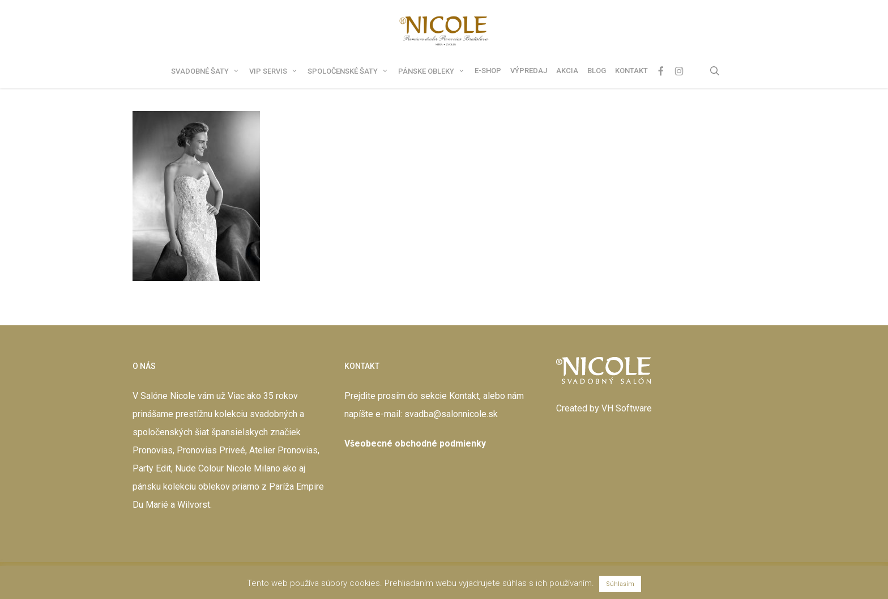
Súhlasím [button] (620, 584)
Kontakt (464, 395)
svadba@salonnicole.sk (451, 414)
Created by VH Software (604, 408)
